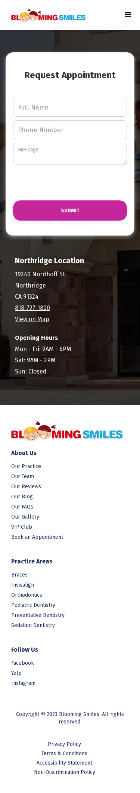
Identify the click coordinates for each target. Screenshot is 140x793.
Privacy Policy (64, 744)
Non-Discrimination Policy (64, 772)
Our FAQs (22, 507)
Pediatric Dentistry (33, 605)
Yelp (16, 673)
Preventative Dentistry (38, 615)
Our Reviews (26, 486)
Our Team (22, 476)
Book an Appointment (37, 537)
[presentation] (56, 179)
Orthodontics (26, 595)
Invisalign (22, 585)
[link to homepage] (45, 15)
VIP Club (21, 527)
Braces (19, 575)
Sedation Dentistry (33, 625)
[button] (128, 15)
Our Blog (22, 497)
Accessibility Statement (64, 763)
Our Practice (26, 466)
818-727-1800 (32, 307)
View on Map (32, 319)
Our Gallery (25, 517)
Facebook (22, 663)
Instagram (23, 683)
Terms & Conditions (64, 753)
